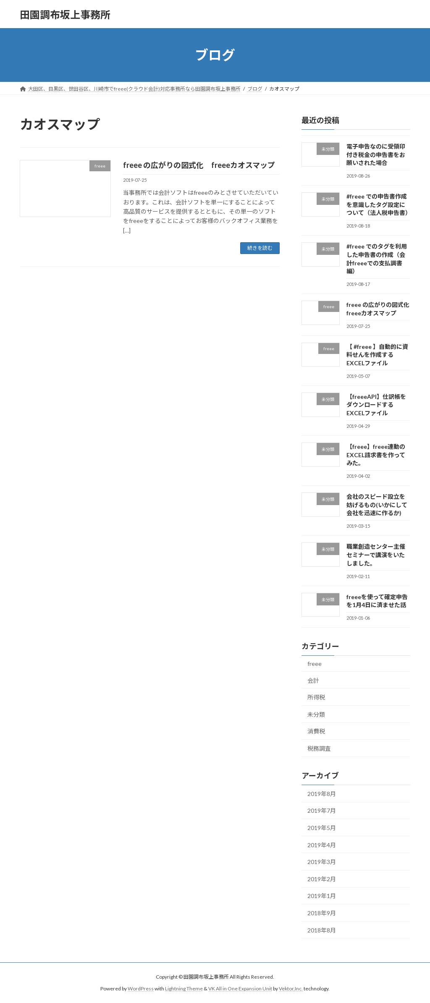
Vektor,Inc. (291, 988)
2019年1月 (321, 896)
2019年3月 (321, 861)
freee (314, 663)
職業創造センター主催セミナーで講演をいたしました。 (375, 555)
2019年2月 (321, 879)
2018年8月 (321, 930)
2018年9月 (321, 913)
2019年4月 (321, 844)
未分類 (316, 714)
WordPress (141, 988)
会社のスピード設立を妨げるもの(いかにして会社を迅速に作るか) (376, 504)
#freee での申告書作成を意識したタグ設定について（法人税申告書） (378, 204)
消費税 (316, 731)
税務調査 (319, 748)
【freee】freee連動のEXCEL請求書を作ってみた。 (375, 454)
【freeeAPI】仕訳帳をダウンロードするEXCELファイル (376, 404)
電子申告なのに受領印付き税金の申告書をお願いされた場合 (375, 154)
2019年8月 (321, 793)
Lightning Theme (184, 988)
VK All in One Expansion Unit (240, 988)
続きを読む (260, 248)
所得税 (316, 697)
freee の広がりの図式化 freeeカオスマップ (199, 165)
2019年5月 (321, 827)
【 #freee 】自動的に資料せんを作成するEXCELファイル (377, 355)
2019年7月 (321, 810)
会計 (313, 680)
